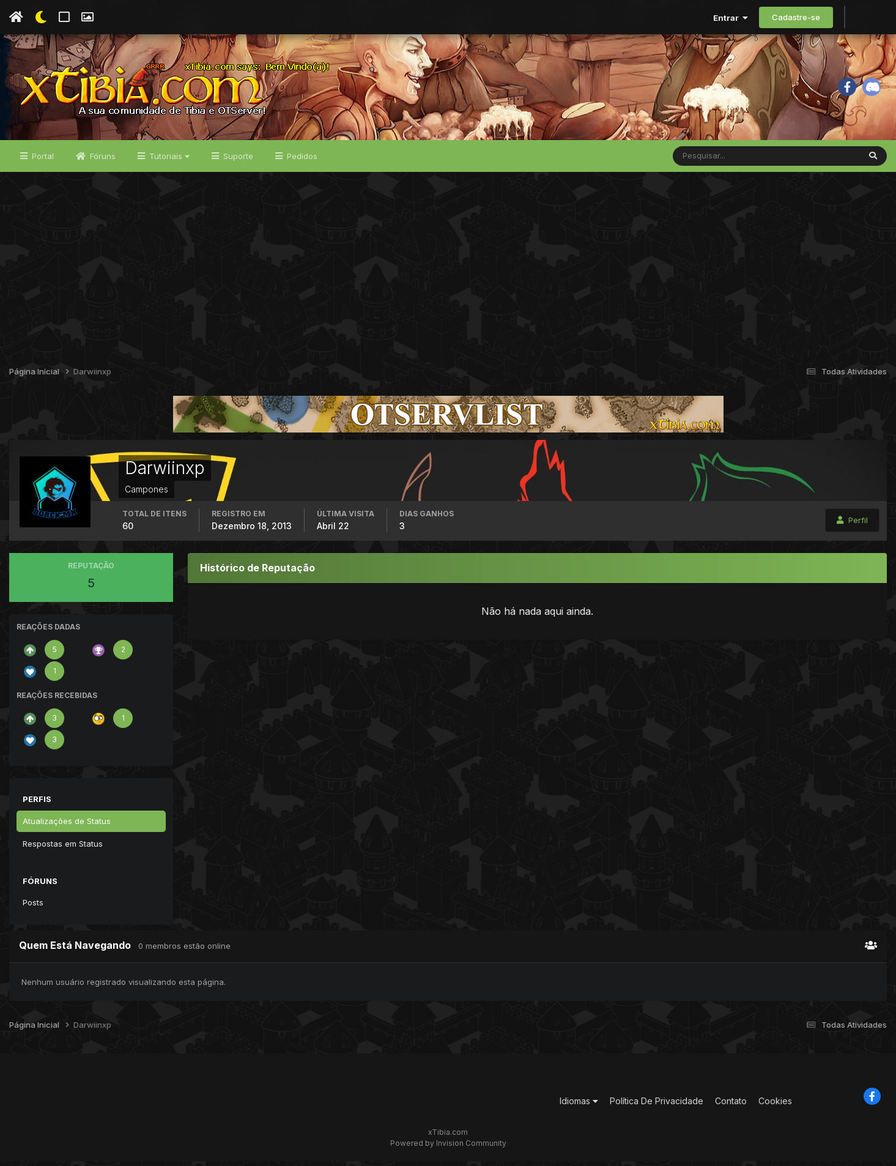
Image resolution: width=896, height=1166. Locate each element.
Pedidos (300, 160)
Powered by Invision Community (448, 1148)
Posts (33, 907)
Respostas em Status (63, 848)
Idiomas (579, 1105)
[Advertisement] (448, 268)
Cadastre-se (796, 17)
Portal (41, 160)
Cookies (775, 1105)
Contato (731, 1105)
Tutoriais (168, 160)
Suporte (237, 160)
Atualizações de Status (67, 825)
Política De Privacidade (656, 1105)
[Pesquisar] (713, 160)
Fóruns (101, 160)
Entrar (730, 18)
